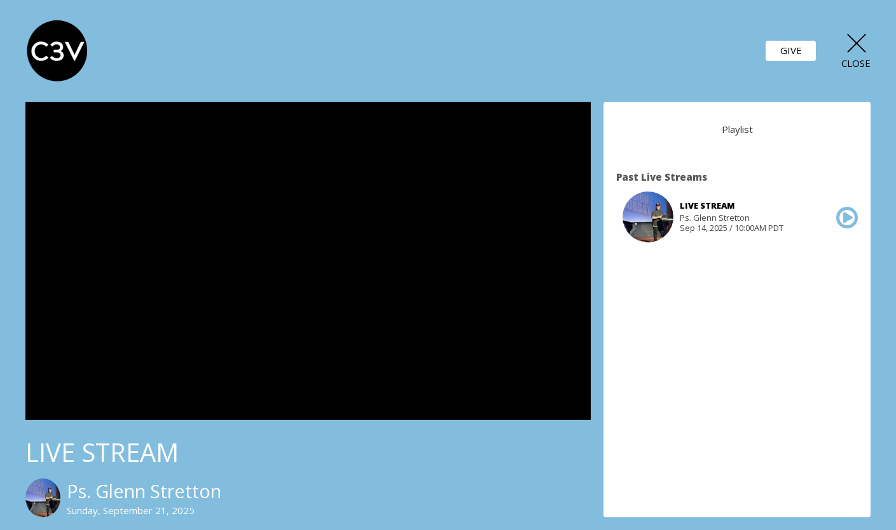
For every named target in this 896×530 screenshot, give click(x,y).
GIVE (791, 50)
